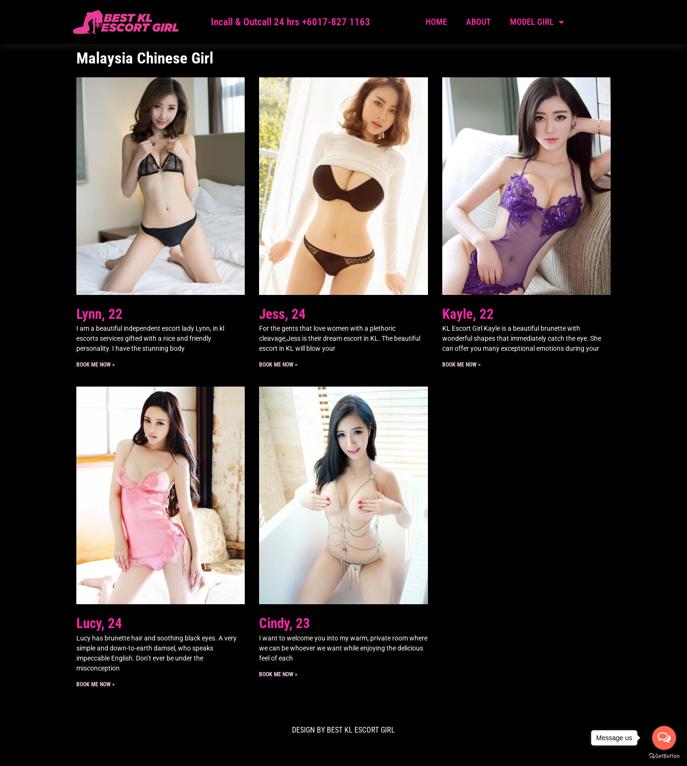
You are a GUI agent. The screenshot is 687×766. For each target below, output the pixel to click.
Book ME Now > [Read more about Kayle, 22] (461, 364)
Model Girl (537, 22)
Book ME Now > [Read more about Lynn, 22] (95, 364)
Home (436, 22)
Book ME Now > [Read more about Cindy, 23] (278, 674)
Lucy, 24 (99, 623)
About (478, 22)
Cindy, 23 (284, 623)
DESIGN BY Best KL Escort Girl (343, 730)
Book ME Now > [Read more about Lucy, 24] (95, 684)
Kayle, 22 (468, 314)
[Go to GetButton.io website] (664, 756)
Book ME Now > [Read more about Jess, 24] (278, 364)
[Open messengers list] (664, 738)
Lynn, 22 (99, 314)
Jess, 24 (282, 314)
